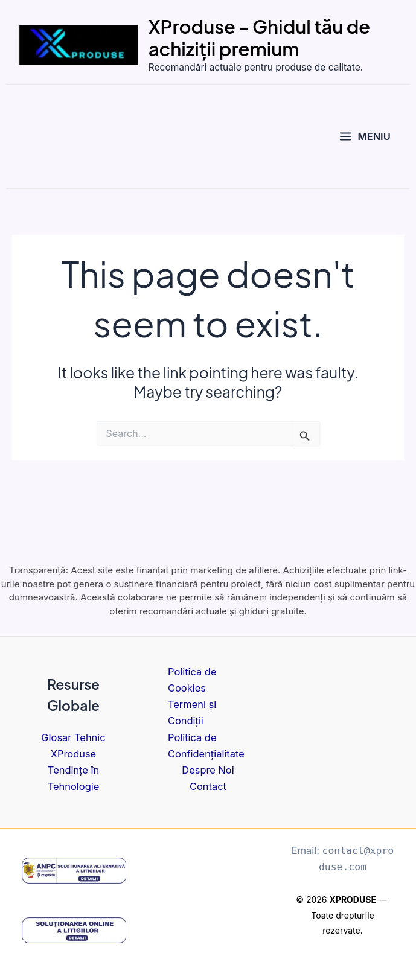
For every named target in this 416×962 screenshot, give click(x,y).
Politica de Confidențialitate (206, 745)
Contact (208, 786)
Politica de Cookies (192, 680)
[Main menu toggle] (364, 138)
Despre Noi (208, 770)
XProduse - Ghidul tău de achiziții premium (270, 38)
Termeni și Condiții (192, 712)
